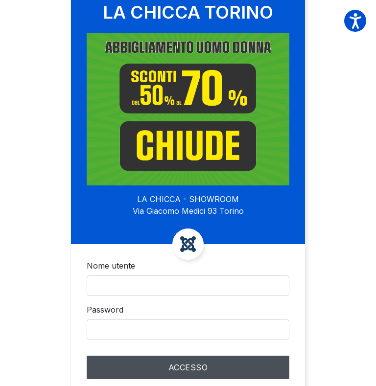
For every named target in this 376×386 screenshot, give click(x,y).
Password (105, 310)
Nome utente (111, 266)
